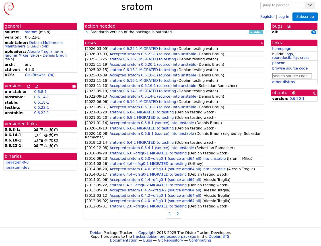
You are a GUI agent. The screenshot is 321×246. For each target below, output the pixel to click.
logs (289, 54)
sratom (31, 32)
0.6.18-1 (41, 102)
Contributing (200, 240)
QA (50, 75)
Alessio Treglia (40, 51)
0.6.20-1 (297, 98)
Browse (39, 75)
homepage (281, 49)
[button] (87, 32)
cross (304, 57)
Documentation (123, 240)
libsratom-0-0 (17, 162)
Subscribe (305, 16)
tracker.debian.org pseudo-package (164, 236)
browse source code (290, 68)
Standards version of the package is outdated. (174, 32)
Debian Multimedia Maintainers (34, 45)
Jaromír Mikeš (17, 55)
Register (267, 16)
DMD (44, 46)
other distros (283, 82)
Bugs (147, 240)
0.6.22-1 (41, 107)
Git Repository (170, 240)
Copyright (147, 233)
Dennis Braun (55, 55)
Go (310, 5)
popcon (278, 63)
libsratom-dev (17, 167)
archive (33, 46)
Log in (283, 16)
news (90, 42)
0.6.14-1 (41, 97)
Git (27, 75)
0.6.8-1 (40, 92)
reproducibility (285, 57)
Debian (96, 233)
